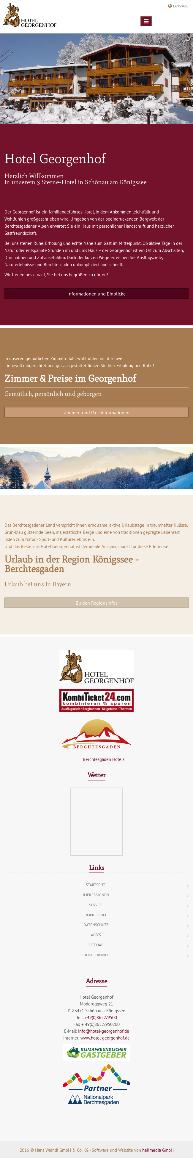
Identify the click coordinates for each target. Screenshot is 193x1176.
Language (181, 6)
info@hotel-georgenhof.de (103, 1031)
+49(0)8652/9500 (101, 1017)
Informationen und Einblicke (96, 294)
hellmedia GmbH (158, 1150)
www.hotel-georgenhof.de (105, 1038)
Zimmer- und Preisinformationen (96, 412)
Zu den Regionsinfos (97, 603)
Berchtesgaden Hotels (96, 759)
